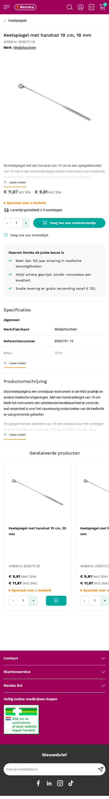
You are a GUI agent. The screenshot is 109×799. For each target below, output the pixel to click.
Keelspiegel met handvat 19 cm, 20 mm (37, 531)
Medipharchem (25, 47)
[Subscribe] (101, 758)
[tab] (54, 647)
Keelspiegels (17, 20)
